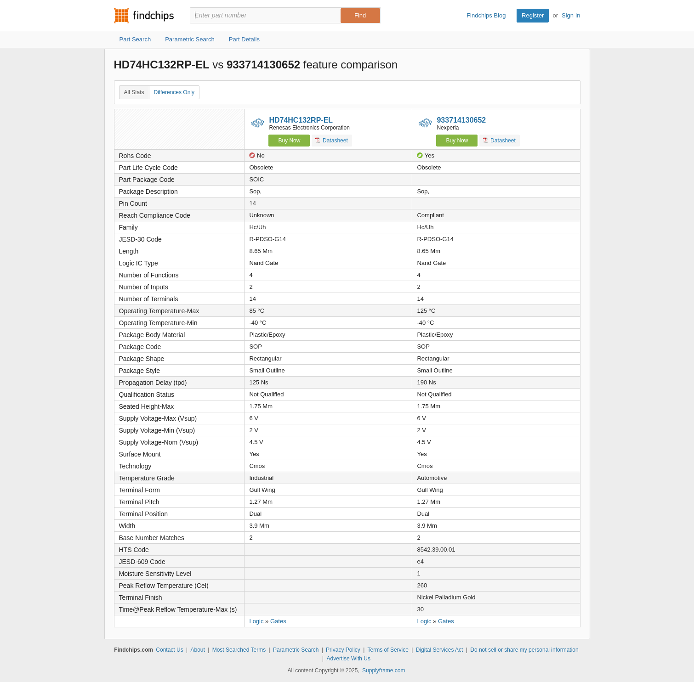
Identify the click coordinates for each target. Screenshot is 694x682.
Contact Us (169, 650)
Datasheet (331, 140)
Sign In (571, 15)
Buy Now (289, 140)
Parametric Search (296, 650)
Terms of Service (388, 650)
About (197, 650)
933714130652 (461, 120)
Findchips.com (144, 15)
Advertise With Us (348, 658)
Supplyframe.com (383, 670)
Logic (256, 621)
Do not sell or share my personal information (524, 650)
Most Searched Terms (239, 650)
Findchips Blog (486, 15)
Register (533, 15)
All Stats (134, 92)
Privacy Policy (343, 650)
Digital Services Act (439, 650)
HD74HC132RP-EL (301, 120)
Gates (278, 621)
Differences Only (174, 92)
